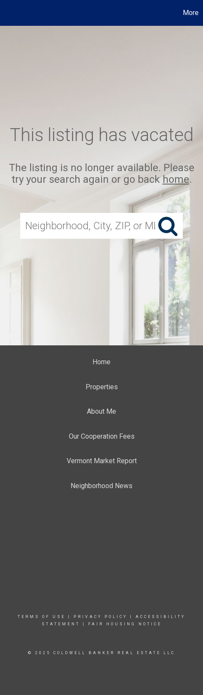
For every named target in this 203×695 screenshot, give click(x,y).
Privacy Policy (100, 617)
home (176, 179)
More (191, 13)
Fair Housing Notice (125, 624)
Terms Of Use (41, 617)
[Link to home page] (7, 13)
